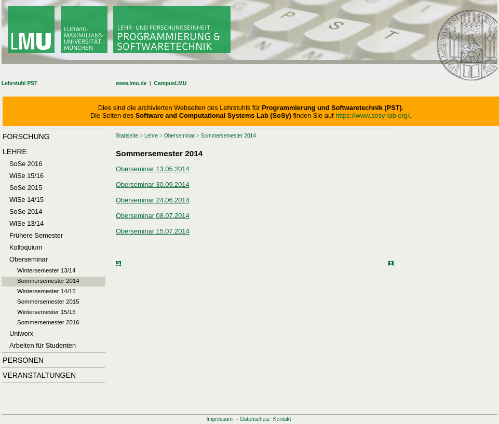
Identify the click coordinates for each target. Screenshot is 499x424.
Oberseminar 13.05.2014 (153, 169)
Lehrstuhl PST (19, 83)
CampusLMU (170, 83)
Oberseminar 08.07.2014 (153, 216)
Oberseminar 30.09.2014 (153, 184)
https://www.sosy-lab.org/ (372, 115)
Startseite (127, 136)
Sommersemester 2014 (228, 136)
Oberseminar (179, 136)
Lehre (151, 136)
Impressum (219, 419)
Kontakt (282, 419)
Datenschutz (254, 419)
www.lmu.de (131, 83)
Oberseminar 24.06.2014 (153, 200)
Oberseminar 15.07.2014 (153, 231)
